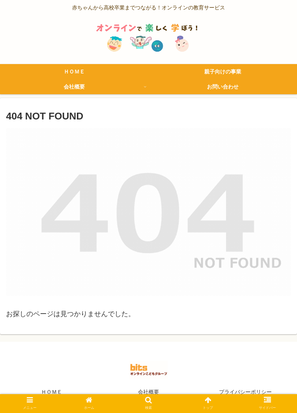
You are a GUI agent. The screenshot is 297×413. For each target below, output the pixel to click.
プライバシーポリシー (245, 392)
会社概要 (148, 392)
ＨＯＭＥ (51, 392)
